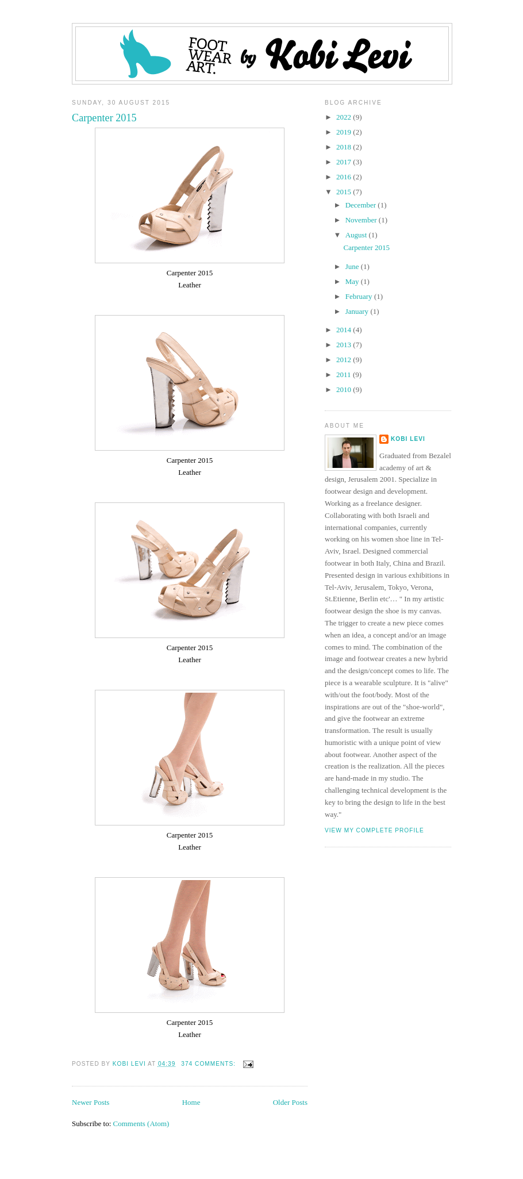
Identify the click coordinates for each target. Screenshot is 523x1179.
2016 (344, 176)
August (357, 235)
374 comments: (209, 1064)
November (362, 220)
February (359, 296)
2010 (344, 389)
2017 (344, 162)
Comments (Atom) (141, 1123)
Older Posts (290, 1102)
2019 (344, 132)
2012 (344, 359)
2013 (344, 344)
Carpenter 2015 (104, 118)
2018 (344, 147)
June (353, 266)
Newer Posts (90, 1102)
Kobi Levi (408, 439)
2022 (344, 117)
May (353, 281)
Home (191, 1102)
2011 (344, 374)
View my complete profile (374, 830)
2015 (344, 191)
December (361, 205)
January (358, 311)
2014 (344, 329)
